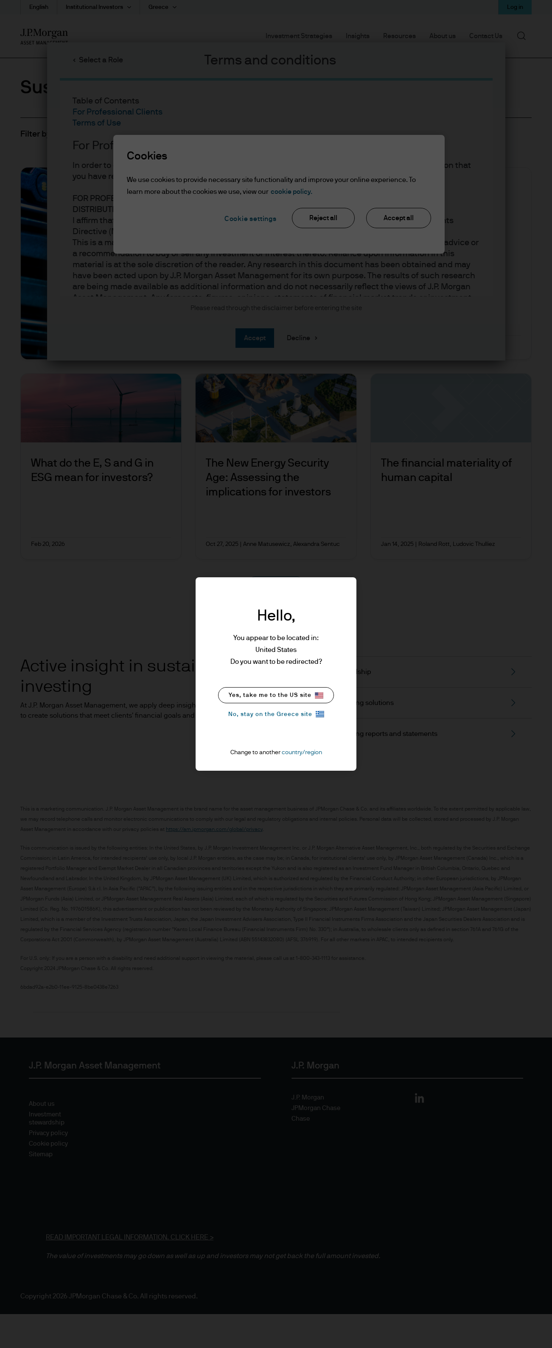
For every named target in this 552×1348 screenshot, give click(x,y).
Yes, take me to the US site (276, 695)
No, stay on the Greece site (276, 714)
